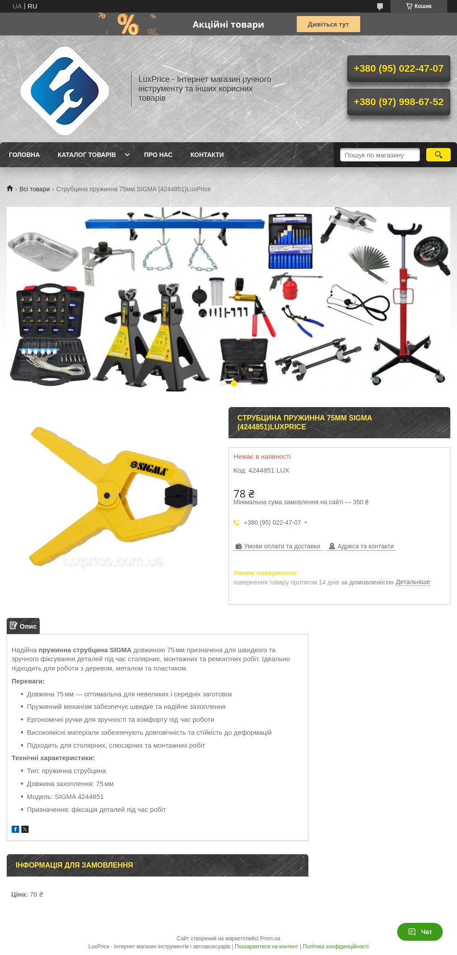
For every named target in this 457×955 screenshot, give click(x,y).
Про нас (158, 154)
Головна (24, 154)
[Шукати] (438, 154)
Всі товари (34, 189)
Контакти (207, 154)
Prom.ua (270, 938)
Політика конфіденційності (336, 946)
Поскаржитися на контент (266, 946)
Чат (420, 932)
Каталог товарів (87, 154)
